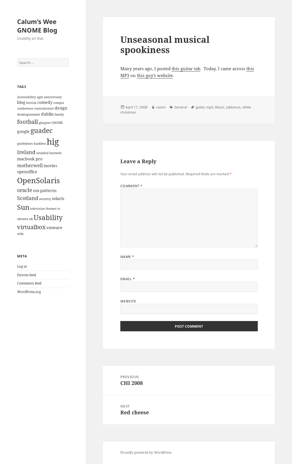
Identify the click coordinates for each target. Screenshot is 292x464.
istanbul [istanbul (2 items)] (42, 153)
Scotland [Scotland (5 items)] (27, 197)
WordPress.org (29, 291)
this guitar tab (186, 68)
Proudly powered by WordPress (145, 452)
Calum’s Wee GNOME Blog (37, 25)
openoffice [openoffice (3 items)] (27, 171)
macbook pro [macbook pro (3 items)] (29, 159)
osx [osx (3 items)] (36, 190)
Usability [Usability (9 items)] (48, 217)
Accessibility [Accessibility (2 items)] (26, 97)
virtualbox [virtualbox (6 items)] (31, 227)
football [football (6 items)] (27, 122)
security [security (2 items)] (45, 199)
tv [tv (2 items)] (58, 209)
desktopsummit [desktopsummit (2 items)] (28, 114)
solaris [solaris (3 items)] (58, 198)
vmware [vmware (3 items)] (54, 227)
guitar (200, 107)
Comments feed (29, 283)
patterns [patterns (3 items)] (48, 190)
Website (128, 301)
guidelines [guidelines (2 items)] (25, 144)
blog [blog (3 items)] (21, 102)
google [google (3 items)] (23, 131)
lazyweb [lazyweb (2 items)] (55, 153)
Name (127, 256)
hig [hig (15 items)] (53, 141)
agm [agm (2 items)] (40, 97)
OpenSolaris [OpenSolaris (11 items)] (38, 180)
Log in (22, 266)
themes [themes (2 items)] (51, 209)
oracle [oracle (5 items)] (24, 189)
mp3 (209, 107)
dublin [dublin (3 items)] (47, 114)
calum (161, 107)
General (180, 107)
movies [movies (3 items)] (50, 165)
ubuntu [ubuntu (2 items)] (22, 219)
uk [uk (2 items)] (31, 219)
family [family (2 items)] (59, 114)
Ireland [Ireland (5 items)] (26, 152)
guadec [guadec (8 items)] (41, 130)
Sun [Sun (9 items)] (23, 207)
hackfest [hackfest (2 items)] (40, 144)
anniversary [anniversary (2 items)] (53, 97)
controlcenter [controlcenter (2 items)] (44, 108)
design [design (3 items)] (61, 108)
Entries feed (26, 275)
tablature (233, 107)
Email (127, 279)
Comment (131, 185)
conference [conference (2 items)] (25, 108)
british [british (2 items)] (31, 103)
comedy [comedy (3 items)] (44, 102)
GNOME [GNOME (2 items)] (57, 123)
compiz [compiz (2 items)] (58, 103)
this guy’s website (155, 75)
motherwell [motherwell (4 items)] (30, 165)
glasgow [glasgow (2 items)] (44, 123)
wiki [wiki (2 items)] (20, 234)
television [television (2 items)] (37, 209)
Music (219, 107)
